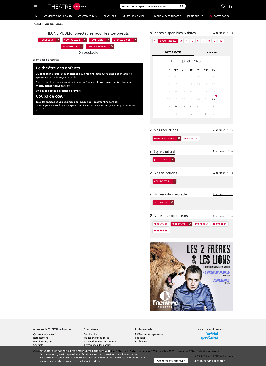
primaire (89, 73)
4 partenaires (62, 357)
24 (198, 99)
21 (176, 99)
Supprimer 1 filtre (223, 32)
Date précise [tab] (173, 52)
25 (206, 99)
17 (198, 91)
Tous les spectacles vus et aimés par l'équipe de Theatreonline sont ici (77, 101)
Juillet (186, 61)
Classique (110, 16)
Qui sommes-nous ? (44, 334)
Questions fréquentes (96, 337)
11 (206, 84)
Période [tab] (212, 52)
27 (168, 106)
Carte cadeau (220, 16)
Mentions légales (43, 341)
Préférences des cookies (97, 344)
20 (168, 99)
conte (116, 82)
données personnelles (105, 341)
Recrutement (40, 337)
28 (176, 106)
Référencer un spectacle (149, 334)
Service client (91, 334)
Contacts (38, 344)
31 (198, 106)
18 (206, 91)
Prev (171, 61)
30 (176, 76)
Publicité (140, 337)
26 (213, 99)
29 (168, 76)
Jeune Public (195, 16)
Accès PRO (141, 341)
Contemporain (87, 16)
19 (213, 91)
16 (191, 91)
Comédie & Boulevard (58, 16)
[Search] (149, 6)
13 (168, 91)
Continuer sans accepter (209, 361)
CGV (86, 341)
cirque (99, 82)
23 (191, 99)
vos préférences (117, 357)
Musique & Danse (134, 16)
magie (39, 85)
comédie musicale (55, 85)
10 (221, 40)
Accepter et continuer (171, 361)
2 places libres (168, 40)
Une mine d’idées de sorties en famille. (58, 90)
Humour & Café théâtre (166, 16)
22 (183, 99)
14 (176, 91)
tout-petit (45, 73)
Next (210, 61)
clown (107, 82)
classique (126, 82)
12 (213, 84)
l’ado (56, 73)
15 (183, 91)
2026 (197, 61)
